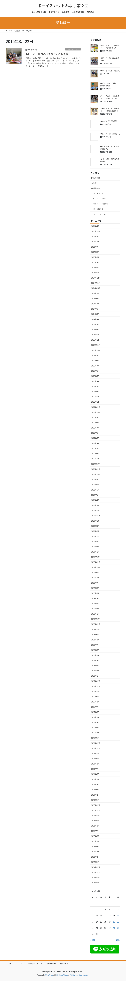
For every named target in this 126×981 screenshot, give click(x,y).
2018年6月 (95, 650)
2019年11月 (96, 562)
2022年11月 (96, 407)
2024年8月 (95, 298)
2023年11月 (96, 345)
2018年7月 (95, 645)
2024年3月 (95, 324)
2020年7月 (95, 536)
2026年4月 (95, 226)
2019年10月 (96, 567)
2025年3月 (95, 267)
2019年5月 (95, 593)
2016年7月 (95, 769)
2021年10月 (96, 474)
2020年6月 (95, 541)
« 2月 (92, 940)
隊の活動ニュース (35, 963)
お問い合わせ (51, 963)
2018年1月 (95, 676)
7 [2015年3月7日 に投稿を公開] (113, 909)
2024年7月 (95, 303)
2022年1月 (95, 458)
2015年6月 (95, 836)
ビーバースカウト (73, 49)
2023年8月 (95, 360)
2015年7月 (95, 831)
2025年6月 (95, 252)
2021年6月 (95, 490)
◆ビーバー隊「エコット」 (110, 134)
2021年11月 (96, 469)
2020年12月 (96, 510)
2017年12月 (96, 681)
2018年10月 (96, 629)
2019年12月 (96, 557)
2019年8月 (95, 577)
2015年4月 (95, 846)
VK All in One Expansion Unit (79, 975)
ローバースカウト (100, 214)
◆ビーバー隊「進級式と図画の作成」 (109, 84)
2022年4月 (95, 443)
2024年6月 (95, 309)
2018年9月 (95, 634)
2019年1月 (95, 614)
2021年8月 (95, 479)
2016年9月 (95, 758)
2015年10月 (96, 815)
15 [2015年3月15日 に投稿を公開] (118, 915)
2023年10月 (96, 350)
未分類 (93, 183)
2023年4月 (95, 381)
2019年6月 (95, 588)
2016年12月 (96, 743)
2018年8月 (95, 639)
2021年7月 (95, 484)
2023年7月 (95, 365)
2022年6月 (95, 433)
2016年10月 (96, 753)
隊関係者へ (64, 963)
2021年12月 (96, 464)
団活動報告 (95, 178)
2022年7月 (95, 428)
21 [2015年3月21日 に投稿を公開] (114, 922)
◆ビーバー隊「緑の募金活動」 (109, 59)
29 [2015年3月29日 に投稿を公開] (118, 928)
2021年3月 (95, 505)
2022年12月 (96, 402)
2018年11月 (96, 624)
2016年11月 (96, 748)
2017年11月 (96, 686)
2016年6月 (95, 774)
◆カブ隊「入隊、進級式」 (110, 70)
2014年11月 (96, 872)
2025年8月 (95, 241)
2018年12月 (96, 619)
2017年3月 (95, 727)
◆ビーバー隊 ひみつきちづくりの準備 (46, 54)
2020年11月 (96, 515)
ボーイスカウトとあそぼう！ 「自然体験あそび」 (110, 109)
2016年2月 (95, 795)
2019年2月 (95, 608)
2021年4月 (95, 500)
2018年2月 (95, 670)
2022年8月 (95, 422)
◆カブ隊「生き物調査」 (109, 121)
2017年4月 (95, 722)
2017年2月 (95, 732)
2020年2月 (95, 546)
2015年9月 (95, 820)
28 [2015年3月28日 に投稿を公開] (114, 928)
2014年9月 (95, 882)
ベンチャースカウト (100, 204)
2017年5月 (95, 717)
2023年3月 (95, 386)
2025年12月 (96, 231)
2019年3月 (95, 603)
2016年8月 (95, 764)
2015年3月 (95, 851)
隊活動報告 (95, 188)
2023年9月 (95, 355)
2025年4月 (95, 262)
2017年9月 (95, 696)
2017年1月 (95, 738)
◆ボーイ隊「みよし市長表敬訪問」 (109, 147)
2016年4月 (95, 784)
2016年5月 (95, 779)
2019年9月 (95, 572)
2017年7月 (95, 707)
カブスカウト (98, 193)
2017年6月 (95, 712)
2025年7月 (95, 247)
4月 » (118, 940)
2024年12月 (96, 278)
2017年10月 (96, 691)
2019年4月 (95, 598)
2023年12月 (96, 340)
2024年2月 (95, 329)
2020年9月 (95, 526)
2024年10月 (96, 288)
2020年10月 (96, 521)
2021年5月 (95, 495)
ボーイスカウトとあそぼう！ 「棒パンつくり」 (109, 46)
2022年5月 (95, 438)
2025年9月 (95, 236)
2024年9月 (95, 293)
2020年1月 (95, 552)
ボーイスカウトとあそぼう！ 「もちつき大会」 (109, 97)
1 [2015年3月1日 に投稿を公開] (118, 903)
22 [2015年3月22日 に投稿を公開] (118, 922)
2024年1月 (95, 334)
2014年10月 (96, 877)
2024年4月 (95, 319)
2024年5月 (95, 314)
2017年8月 (95, 702)
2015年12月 (96, 805)
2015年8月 (95, 826)
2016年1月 (95, 800)
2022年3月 (95, 448)
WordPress (49, 975)
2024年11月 (96, 283)
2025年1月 (95, 272)
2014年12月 (96, 867)
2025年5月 (95, 257)
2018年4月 (95, 660)
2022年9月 (95, 417)
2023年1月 (95, 396)
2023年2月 (95, 391)
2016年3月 (95, 789)
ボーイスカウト (99, 209)
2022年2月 (95, 453)
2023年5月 (95, 376)
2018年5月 (95, 655)
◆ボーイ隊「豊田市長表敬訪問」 (109, 160)
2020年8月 (95, 531)
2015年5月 (95, 841)
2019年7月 (95, 583)
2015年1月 (95, 862)
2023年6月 (95, 371)
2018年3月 (95, 665)
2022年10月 (96, 412)
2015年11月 (96, 810)
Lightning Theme (62, 975)
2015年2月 (95, 857)
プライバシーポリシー (16, 963)
